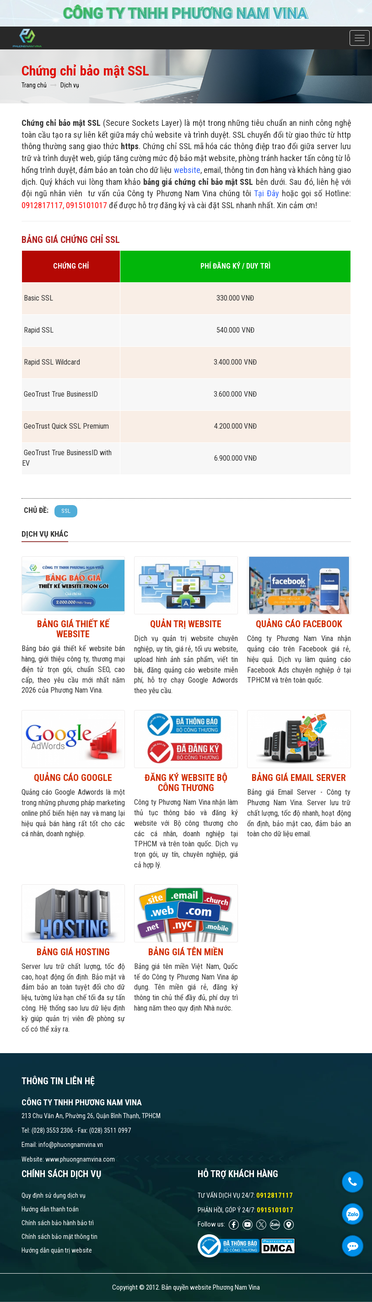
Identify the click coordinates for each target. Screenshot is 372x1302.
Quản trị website (185, 624)
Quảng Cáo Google (73, 777)
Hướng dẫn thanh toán (50, 1209)
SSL (65, 510)
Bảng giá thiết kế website (73, 629)
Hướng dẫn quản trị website (57, 1250)
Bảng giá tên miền (185, 952)
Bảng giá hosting (73, 952)
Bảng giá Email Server (299, 777)
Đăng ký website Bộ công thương (186, 782)
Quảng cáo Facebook (299, 624)
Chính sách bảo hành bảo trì (58, 1223)
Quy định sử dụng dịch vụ (54, 1195)
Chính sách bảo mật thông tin (59, 1236)
